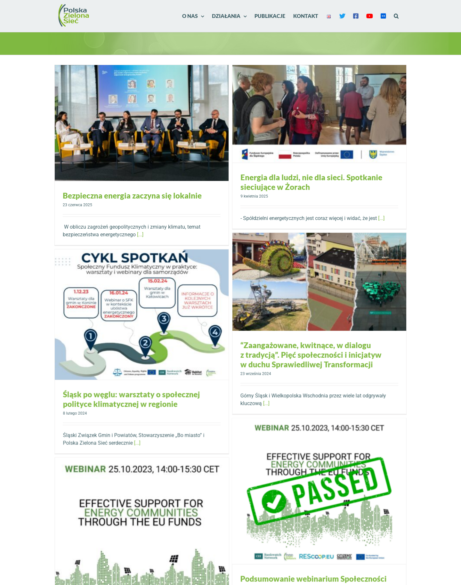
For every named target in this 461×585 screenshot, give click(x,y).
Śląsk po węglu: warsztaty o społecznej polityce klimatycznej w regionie (158, 390)
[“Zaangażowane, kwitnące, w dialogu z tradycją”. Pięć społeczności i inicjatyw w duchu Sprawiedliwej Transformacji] (330, 241)
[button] (396, 16)
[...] (140, 235)
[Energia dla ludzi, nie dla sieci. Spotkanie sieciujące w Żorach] (303, 114)
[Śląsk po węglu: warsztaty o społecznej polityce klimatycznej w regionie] (169, 306)
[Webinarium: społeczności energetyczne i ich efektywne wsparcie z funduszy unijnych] (196, 493)
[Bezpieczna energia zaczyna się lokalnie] (142, 123)
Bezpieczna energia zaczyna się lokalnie (132, 195)
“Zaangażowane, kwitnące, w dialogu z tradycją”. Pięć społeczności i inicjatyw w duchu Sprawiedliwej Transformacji (322, 314)
